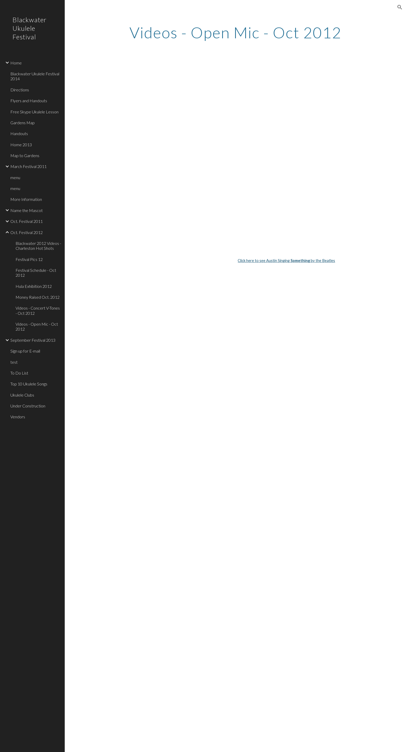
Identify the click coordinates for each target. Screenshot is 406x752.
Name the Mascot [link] (26, 210)
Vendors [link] (17, 416)
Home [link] (16, 62)
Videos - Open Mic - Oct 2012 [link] (37, 326)
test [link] (14, 362)
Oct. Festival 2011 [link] (26, 221)
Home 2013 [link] (21, 144)
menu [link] (15, 177)
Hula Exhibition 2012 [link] (34, 286)
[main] (235, 32)
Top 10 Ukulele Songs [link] (28, 383)
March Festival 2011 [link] (28, 166)
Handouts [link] (19, 133)
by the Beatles (323, 260)
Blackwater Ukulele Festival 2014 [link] (34, 76)
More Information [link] (26, 199)
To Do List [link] (19, 372)
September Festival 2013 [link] (32, 340)
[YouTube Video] (210, 105)
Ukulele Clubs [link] (22, 394)
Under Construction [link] (27, 405)
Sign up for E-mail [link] (25, 350)
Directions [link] (19, 89)
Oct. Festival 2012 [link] (26, 232)
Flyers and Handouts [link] (28, 100)
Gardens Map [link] (22, 122)
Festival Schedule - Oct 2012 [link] (36, 273)
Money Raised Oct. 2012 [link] (38, 297)
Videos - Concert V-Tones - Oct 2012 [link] (38, 310)
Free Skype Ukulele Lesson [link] (34, 111)
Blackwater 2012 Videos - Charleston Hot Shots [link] (38, 246)
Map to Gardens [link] (24, 155)
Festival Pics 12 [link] (29, 259)
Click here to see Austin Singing (264, 260)
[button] (400, 7)
